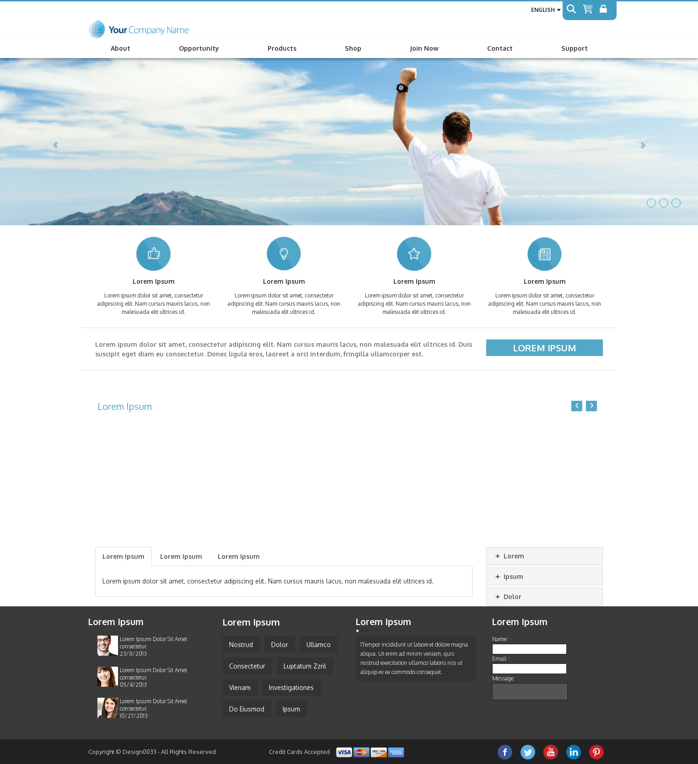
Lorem (509, 556)
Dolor (507, 596)
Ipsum (508, 576)
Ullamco (318, 644)
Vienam (240, 687)
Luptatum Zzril (305, 666)
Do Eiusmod (246, 709)
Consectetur (247, 666)
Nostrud (241, 644)
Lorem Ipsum (544, 348)
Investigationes (291, 687)
